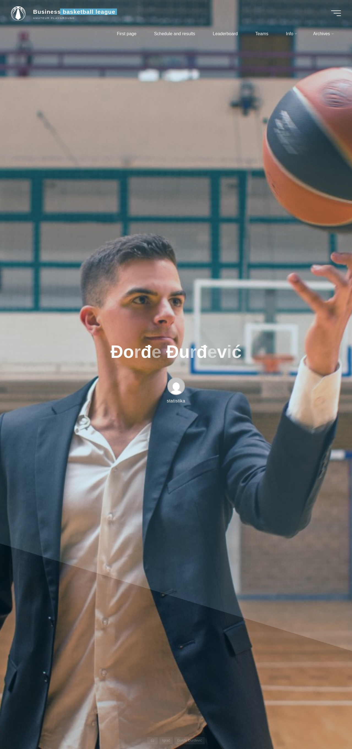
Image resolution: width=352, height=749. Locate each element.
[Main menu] (336, 13)
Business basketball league (74, 12)
